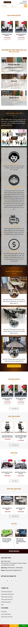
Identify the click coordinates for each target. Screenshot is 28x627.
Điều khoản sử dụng (6, 597)
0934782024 (14, 551)
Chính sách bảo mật (6, 599)
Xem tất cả (14, 408)
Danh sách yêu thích (7, 616)
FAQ (2, 604)
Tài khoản (4, 611)
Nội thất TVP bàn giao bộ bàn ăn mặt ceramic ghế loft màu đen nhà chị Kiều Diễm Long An (14, 331)
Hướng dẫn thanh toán (7, 594)
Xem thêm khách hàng (14, 366)
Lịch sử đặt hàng (6, 614)
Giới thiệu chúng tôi (6, 591)
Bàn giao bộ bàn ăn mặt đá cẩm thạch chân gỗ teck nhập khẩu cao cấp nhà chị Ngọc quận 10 (14, 301)
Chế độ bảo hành (6, 602)
